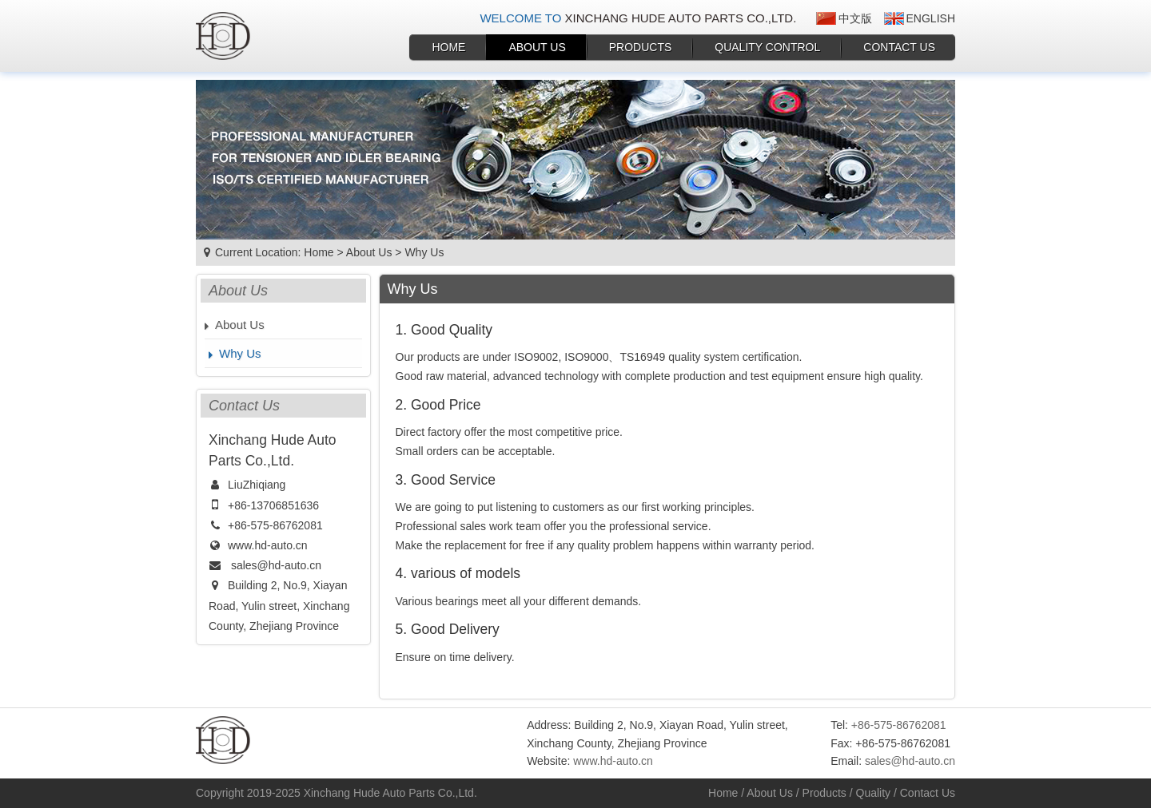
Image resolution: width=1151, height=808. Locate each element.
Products (640, 47)
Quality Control (767, 47)
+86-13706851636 (273, 505)
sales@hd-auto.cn (276, 565)
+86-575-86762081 (275, 525)
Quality (873, 792)
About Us (536, 47)
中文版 (855, 18)
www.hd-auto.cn (268, 545)
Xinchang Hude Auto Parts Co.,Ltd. (390, 792)
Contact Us (899, 47)
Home (448, 47)
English (930, 18)
